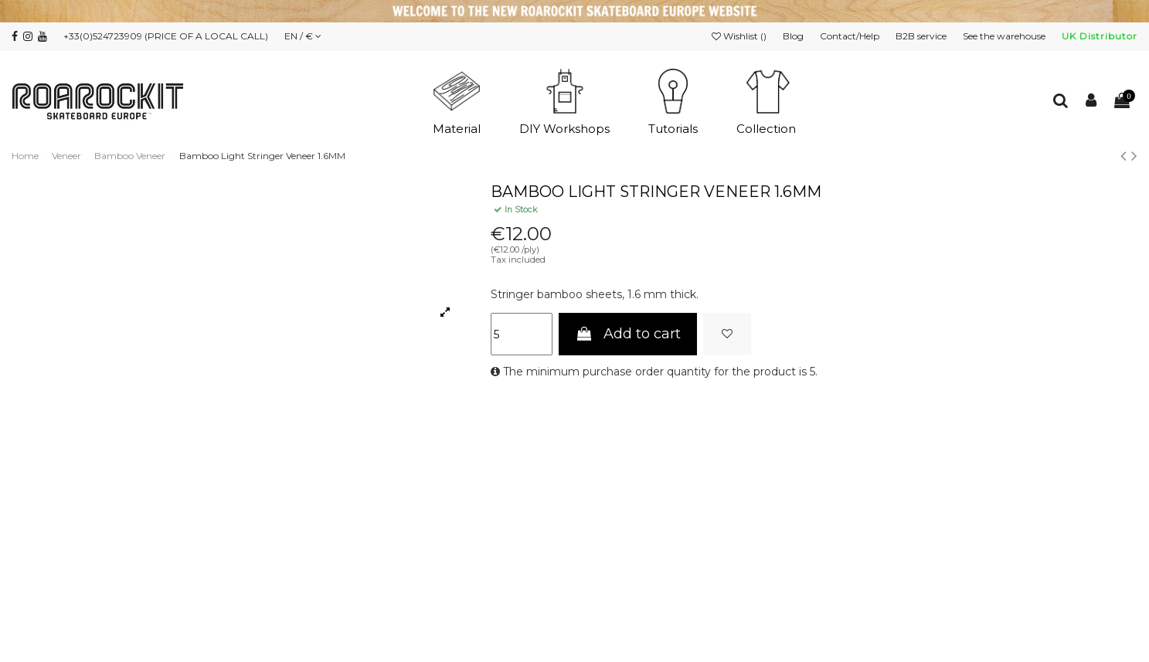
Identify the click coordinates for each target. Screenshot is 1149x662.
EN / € (302, 36)
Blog (794, 36)
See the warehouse (1005, 36)
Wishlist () (740, 36)
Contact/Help (851, 36)
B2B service (922, 36)
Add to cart (628, 333)
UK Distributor (1099, 36)
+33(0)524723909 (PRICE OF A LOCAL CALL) (165, 36)
